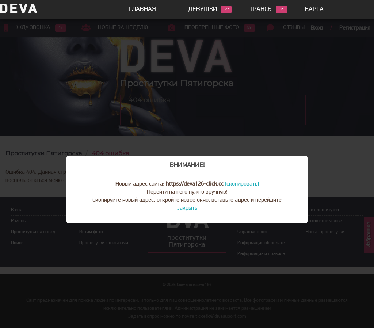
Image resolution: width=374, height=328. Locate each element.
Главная (142, 9)
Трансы (261, 9)
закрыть (187, 208)
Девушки (202, 9)
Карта (314, 9)
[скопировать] (242, 184)
